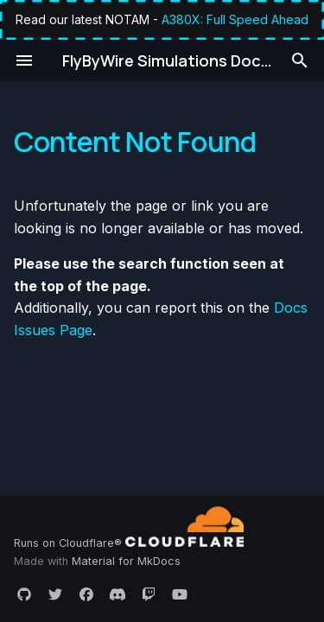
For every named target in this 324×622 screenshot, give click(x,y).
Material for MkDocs (126, 561)
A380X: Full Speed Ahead (235, 19)
